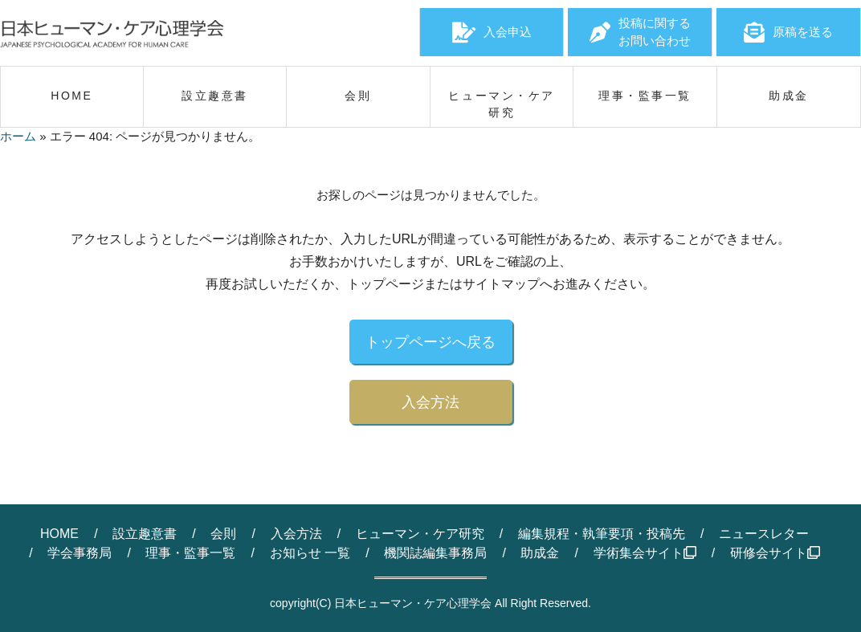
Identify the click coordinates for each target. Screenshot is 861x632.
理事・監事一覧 (190, 553)
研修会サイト (775, 553)
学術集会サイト (645, 553)
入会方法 (430, 402)
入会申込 (492, 32)
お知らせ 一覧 (310, 553)
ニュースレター (764, 533)
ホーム (18, 136)
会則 (223, 533)
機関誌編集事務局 (435, 553)
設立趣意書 (144, 533)
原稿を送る (788, 32)
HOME (59, 533)
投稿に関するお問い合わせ (640, 32)
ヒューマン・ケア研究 (420, 533)
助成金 (539, 553)
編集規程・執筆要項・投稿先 (601, 533)
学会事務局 (79, 553)
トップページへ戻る (430, 342)
